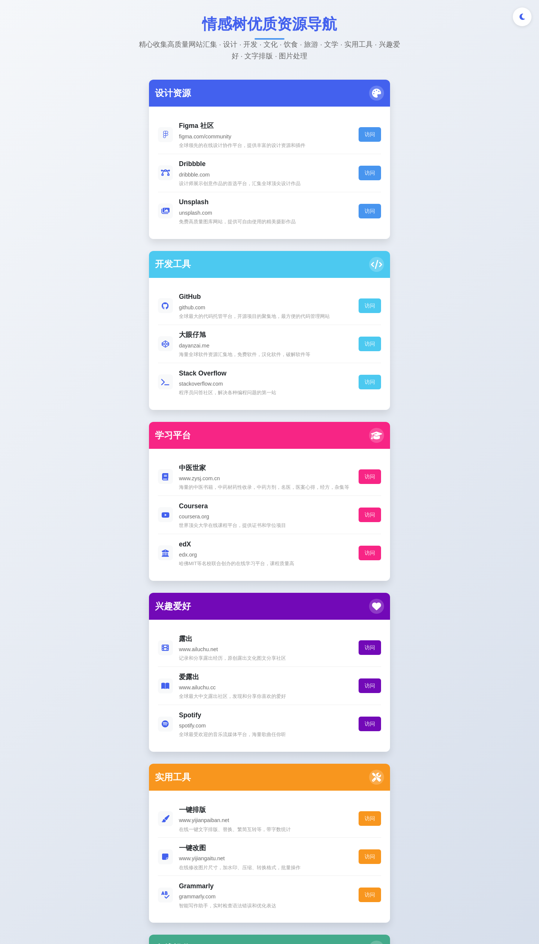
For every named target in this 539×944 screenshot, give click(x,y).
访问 (172, 141)
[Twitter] (230, 861)
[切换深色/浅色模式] (522, 16)
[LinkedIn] (282, 861)
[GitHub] (256, 861)
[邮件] (308, 861)
